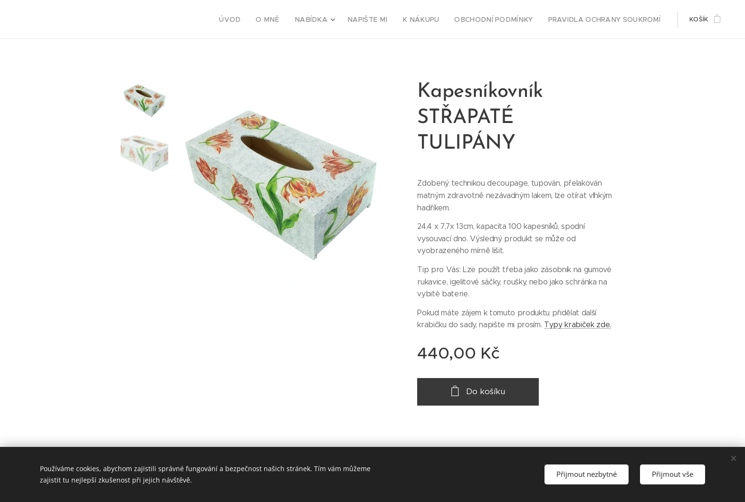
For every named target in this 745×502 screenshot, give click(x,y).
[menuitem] (262, 19)
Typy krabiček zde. (577, 324)
